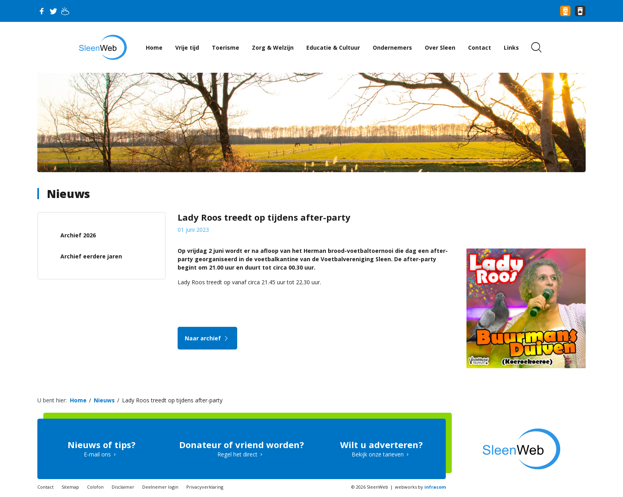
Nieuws (68, 193)
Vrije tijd (187, 47)
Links (511, 47)
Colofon (95, 487)
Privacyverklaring (204, 487)
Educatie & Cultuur (333, 47)
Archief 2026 (78, 235)
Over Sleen (440, 47)
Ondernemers (392, 47)
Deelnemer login (160, 487)
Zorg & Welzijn (273, 47)
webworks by (420, 487)
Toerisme (225, 47)
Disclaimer (123, 487)
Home (154, 47)
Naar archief (207, 338)
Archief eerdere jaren (91, 256)
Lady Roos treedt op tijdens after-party (172, 400)
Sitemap (70, 487)
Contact (479, 47)
